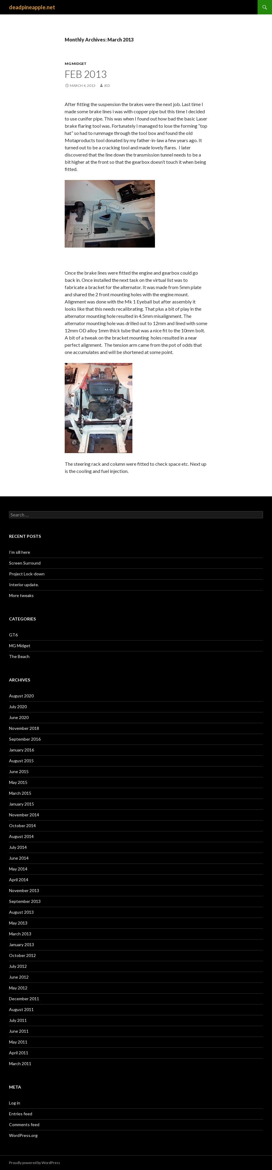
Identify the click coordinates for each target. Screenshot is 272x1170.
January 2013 (21, 944)
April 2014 (18, 879)
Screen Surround (25, 562)
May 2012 (18, 987)
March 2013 (20, 933)
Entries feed (20, 1113)
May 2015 (18, 782)
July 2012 (18, 966)
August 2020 (21, 695)
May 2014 (18, 868)
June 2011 (19, 1031)
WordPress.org (23, 1135)
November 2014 (24, 814)
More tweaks (21, 595)
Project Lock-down (27, 573)
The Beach (19, 656)
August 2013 (21, 912)
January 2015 (21, 803)
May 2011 (18, 1041)
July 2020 (18, 706)
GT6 (13, 634)
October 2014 (22, 825)
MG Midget (76, 63)
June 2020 (19, 717)
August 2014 (21, 836)
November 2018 (24, 728)
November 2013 (24, 890)
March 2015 (20, 793)
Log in (14, 1102)
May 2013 (18, 922)
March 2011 (20, 1063)
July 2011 (18, 1020)
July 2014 (18, 847)
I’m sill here (19, 552)
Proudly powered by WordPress (34, 1162)
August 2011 (21, 1009)
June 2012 (19, 977)
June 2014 (19, 858)
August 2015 (21, 760)
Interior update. (24, 584)
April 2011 (18, 1052)
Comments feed (24, 1124)
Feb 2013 (86, 74)
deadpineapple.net (32, 7)
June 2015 (19, 771)
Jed (107, 85)
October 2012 (22, 955)
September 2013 (25, 901)
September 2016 (25, 739)
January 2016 (21, 749)
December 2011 (24, 998)
